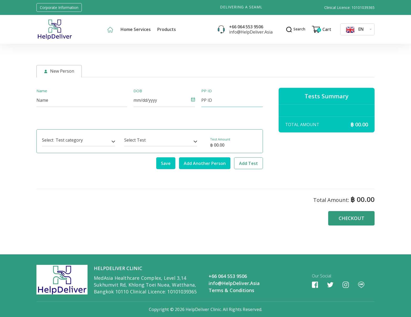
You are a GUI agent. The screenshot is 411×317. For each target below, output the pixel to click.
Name (41, 90)
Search (295, 28)
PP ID (206, 90)
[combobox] (357, 29)
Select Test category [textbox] (62, 140)
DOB (137, 90)
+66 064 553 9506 (246, 26)
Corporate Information (59, 7)
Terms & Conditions (231, 290)
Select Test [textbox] (135, 140)
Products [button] (166, 29)
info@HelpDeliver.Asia (250, 32)
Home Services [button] (136, 29)
